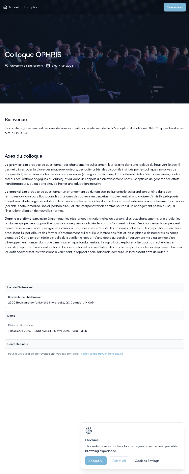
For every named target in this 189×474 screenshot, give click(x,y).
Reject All (119, 461)
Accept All (95, 461)
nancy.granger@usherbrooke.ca (102, 353)
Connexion (175, 7)
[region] (132, 445)
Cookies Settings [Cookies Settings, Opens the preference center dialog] (147, 461)
